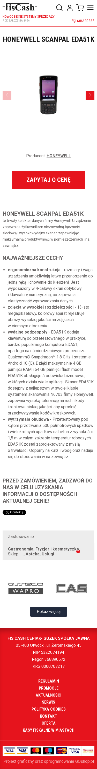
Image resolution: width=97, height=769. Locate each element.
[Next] (90, 95)
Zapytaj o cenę (48, 179)
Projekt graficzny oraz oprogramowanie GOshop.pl (48, 761)
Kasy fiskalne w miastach (48, 730)
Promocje (48, 688)
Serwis (48, 702)
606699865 (85, 21)
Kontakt (48, 716)
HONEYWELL (59, 155)
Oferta (49, 723)
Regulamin (48, 681)
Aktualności (48, 695)
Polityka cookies (49, 709)
